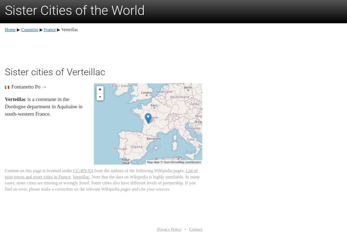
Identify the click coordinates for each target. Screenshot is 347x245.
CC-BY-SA (83, 170)
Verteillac (81, 176)
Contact (195, 229)
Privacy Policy (169, 229)
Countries (29, 29)
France (50, 29)
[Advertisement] (103, 49)
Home (10, 29)
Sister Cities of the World (75, 10)
